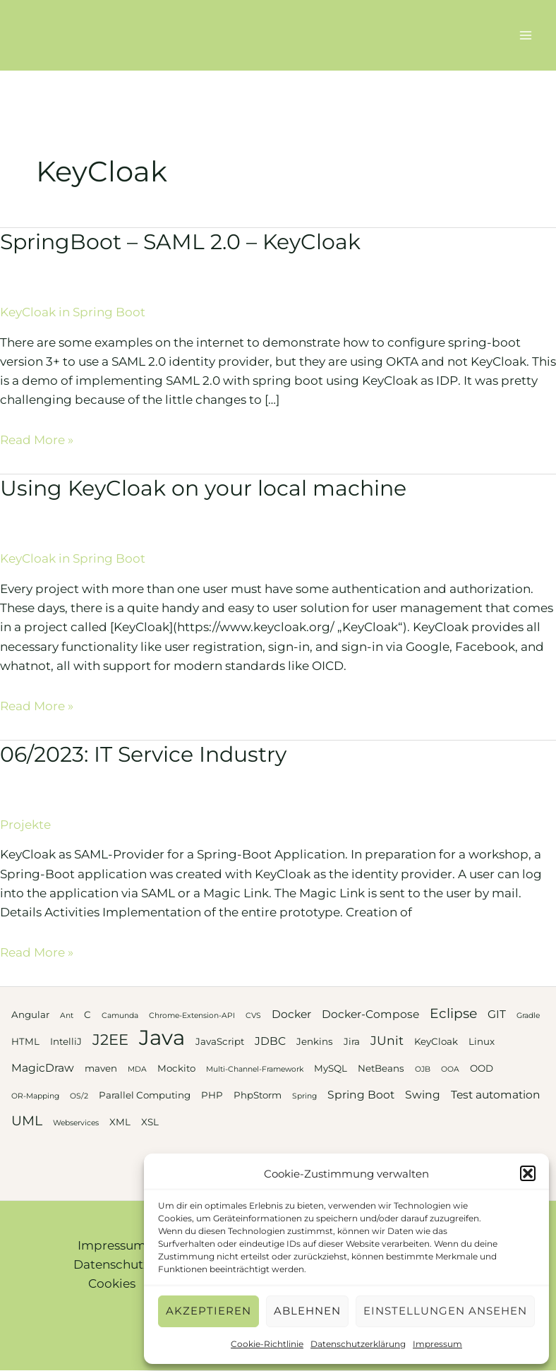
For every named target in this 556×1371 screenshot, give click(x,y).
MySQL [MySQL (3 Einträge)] (330, 1068)
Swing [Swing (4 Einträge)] (422, 1094)
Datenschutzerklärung (358, 1344)
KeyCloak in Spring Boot (72, 312)
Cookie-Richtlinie (267, 1344)
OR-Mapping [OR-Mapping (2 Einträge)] (35, 1096)
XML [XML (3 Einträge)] (120, 1121)
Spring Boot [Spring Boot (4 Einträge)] (360, 1094)
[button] (528, 1173)
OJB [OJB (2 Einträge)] (422, 1069)
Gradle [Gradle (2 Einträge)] (528, 1015)
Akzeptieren (208, 1310)
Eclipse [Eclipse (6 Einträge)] (453, 1013)
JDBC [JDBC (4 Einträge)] (270, 1041)
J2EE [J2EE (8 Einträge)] (110, 1039)
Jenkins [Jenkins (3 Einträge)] (314, 1041)
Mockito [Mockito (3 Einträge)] (176, 1068)
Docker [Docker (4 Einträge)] (291, 1014)
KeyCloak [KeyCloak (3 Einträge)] (436, 1041)
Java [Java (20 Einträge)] (162, 1037)
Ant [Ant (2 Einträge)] (66, 1015)
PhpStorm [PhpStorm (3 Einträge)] (258, 1095)
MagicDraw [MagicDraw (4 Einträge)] (42, 1067)
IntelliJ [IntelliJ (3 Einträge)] (66, 1041)
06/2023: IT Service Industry (143, 754)
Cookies (111, 1283)
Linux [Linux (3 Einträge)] (482, 1041)
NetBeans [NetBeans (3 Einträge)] (381, 1068)
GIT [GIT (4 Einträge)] (497, 1014)
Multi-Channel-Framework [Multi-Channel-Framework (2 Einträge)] (254, 1069)
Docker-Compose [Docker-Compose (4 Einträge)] (370, 1014)
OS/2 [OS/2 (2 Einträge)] (79, 1096)
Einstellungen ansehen (445, 1310)
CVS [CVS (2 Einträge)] (253, 1015)
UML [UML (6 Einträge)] (26, 1121)
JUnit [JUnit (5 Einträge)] (387, 1040)
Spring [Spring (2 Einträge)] (304, 1096)
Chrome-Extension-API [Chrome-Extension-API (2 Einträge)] (192, 1015)
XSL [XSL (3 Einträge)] (150, 1121)
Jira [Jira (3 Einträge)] (352, 1041)
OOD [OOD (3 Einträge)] (481, 1068)
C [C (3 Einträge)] (87, 1014)
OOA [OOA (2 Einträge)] (450, 1069)
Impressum (437, 1344)
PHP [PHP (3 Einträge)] (212, 1095)
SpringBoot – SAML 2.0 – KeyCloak (180, 242)
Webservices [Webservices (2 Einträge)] (76, 1122)
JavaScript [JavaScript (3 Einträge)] (219, 1041)
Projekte (25, 825)
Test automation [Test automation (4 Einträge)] (495, 1094)
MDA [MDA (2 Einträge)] (137, 1069)
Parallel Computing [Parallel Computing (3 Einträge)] (145, 1095)
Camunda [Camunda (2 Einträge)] (120, 1015)
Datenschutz (111, 1264)
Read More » (36, 440)
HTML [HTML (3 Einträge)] (25, 1041)
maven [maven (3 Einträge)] (101, 1068)
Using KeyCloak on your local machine (203, 488)
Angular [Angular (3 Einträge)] (30, 1014)
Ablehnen (307, 1310)
